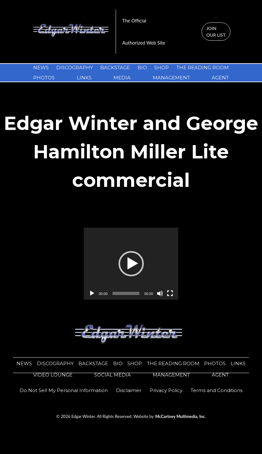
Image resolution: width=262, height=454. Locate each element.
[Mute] (160, 293)
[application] (131, 264)
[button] (131, 263)
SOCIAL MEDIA (112, 375)
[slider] (126, 293)
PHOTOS (44, 78)
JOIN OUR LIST (216, 32)
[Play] (92, 293)
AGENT (220, 78)
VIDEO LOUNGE (52, 375)
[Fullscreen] (170, 293)
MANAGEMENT (171, 78)
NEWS (41, 67)
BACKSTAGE (115, 67)
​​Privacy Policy (166, 390)
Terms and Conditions (216, 390)
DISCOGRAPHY (74, 67)
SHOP (161, 67)
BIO (142, 67)
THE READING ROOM (202, 67)
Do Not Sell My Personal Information (64, 390)
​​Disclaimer (128, 390)
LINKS (84, 78)
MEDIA (122, 78)
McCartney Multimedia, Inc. (180, 416)
